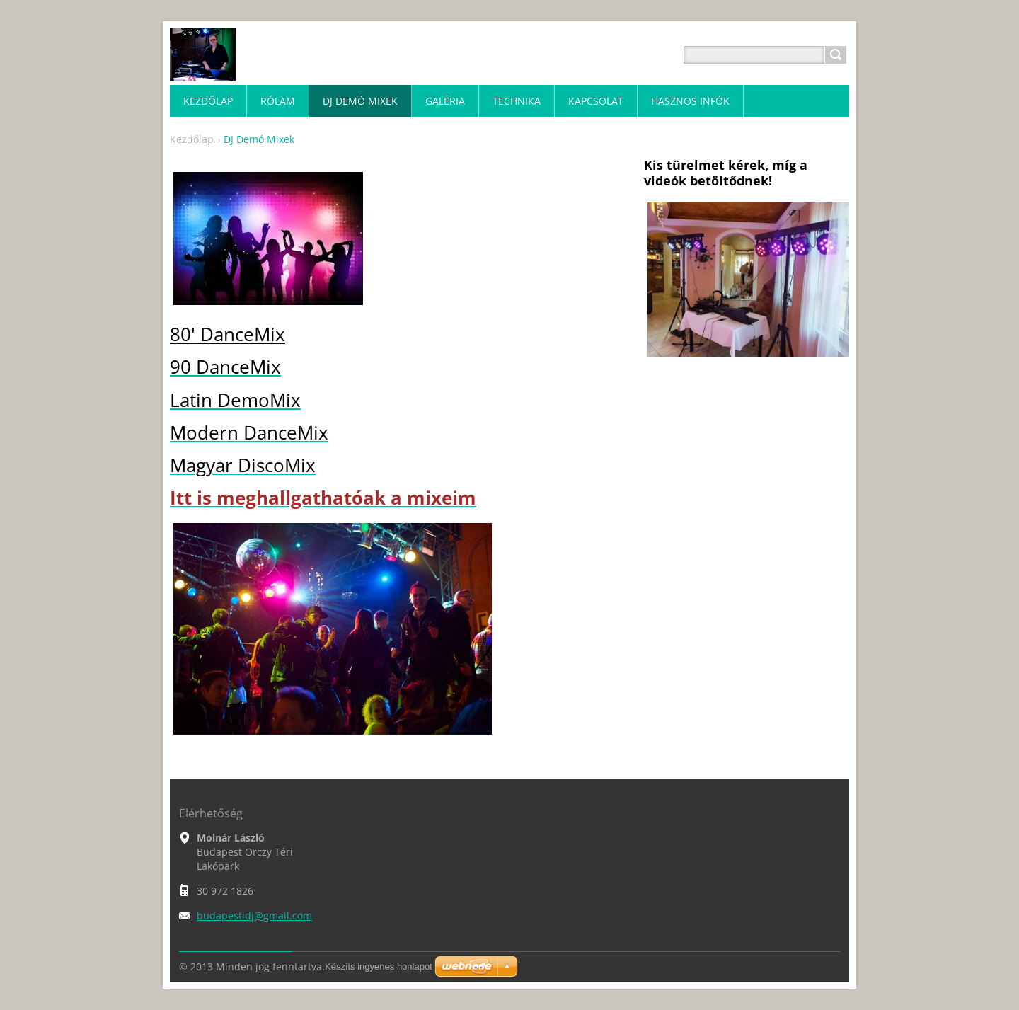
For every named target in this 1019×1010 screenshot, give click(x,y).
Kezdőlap (192, 139)
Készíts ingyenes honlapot (378, 966)
